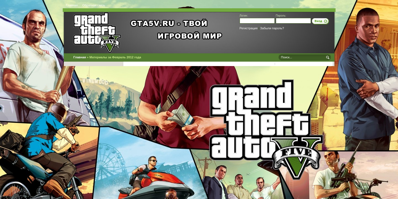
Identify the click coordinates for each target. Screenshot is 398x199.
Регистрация (249, 28)
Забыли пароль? (272, 28)
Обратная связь (93, 5)
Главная (72, 5)
